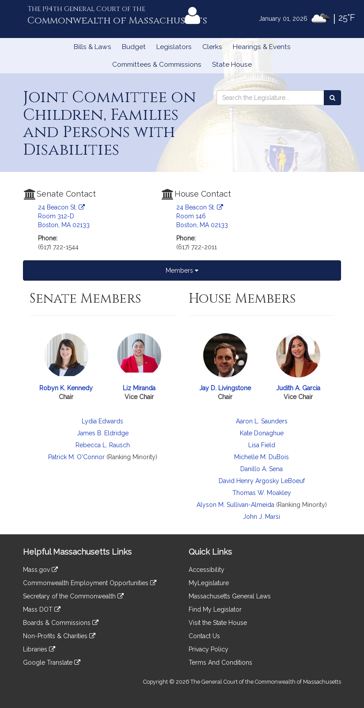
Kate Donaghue (262, 433)
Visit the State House (218, 622)
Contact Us (204, 635)
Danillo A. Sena (261, 468)
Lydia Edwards (102, 421)
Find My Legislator (215, 609)
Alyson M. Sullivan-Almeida (235, 504)
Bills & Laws (92, 47)
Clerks (212, 47)
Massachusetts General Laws (230, 596)
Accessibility (206, 569)
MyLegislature (209, 582)
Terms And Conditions (220, 662)
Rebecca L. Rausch (103, 445)
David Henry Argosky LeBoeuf (262, 480)
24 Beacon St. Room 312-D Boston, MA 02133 (64, 216)
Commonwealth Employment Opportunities (89, 582)
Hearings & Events (262, 47)
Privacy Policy (208, 649)
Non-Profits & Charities (59, 635)
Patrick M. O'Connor (76, 457)
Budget (134, 47)
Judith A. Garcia (298, 388)
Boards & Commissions (61, 622)
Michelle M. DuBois (261, 457)
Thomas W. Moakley (261, 492)
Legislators (174, 47)
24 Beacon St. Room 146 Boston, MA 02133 (202, 216)
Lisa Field (261, 445)
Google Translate (51, 662)
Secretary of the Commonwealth (73, 596)
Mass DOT (42, 609)
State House (232, 65)
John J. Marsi (261, 516)
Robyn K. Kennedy (66, 388)
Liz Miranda (139, 388)
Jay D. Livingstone (225, 388)
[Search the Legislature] (332, 97)
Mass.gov (40, 569)
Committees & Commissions (156, 65)
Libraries (39, 649)
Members (182, 270)
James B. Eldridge (103, 433)
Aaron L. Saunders (262, 421)
